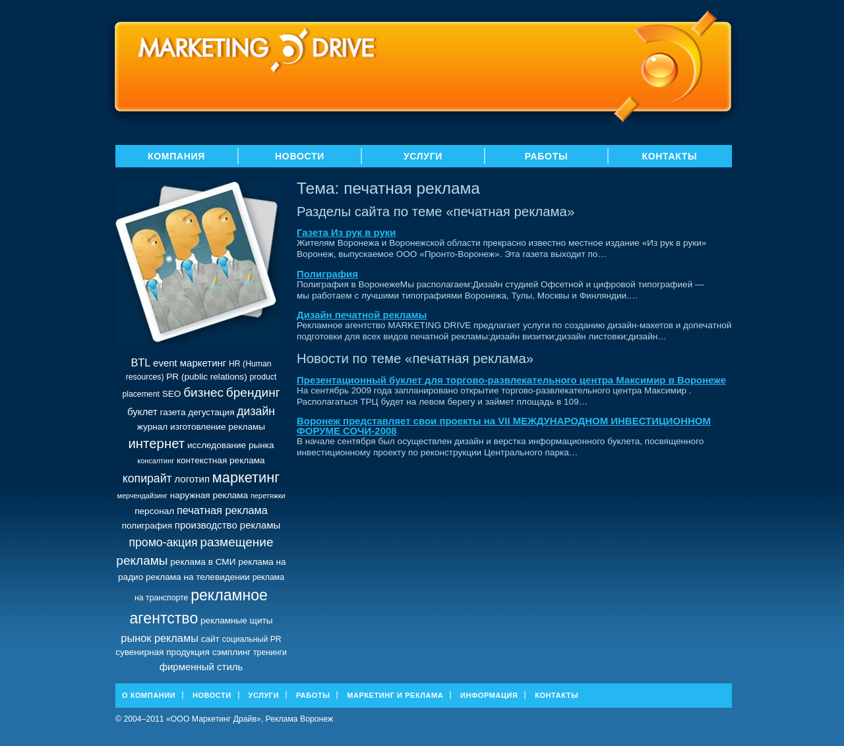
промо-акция (163, 542)
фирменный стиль (201, 666)
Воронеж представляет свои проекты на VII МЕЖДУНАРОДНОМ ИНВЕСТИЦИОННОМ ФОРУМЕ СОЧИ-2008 (504, 425)
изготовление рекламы (217, 427)
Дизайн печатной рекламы (362, 314)
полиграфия (147, 526)
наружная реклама (209, 495)
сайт (210, 639)
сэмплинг (231, 652)
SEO (171, 394)
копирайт (147, 478)
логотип (192, 478)
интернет (156, 443)
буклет (142, 411)
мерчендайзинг (142, 496)
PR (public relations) (206, 377)
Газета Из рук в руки (346, 232)
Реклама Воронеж (300, 719)
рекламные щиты (236, 620)
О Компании (148, 695)
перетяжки (268, 496)
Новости (299, 156)
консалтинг (155, 461)
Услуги (423, 156)
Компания (176, 156)
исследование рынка (230, 445)
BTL (140, 362)
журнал (152, 427)
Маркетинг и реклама (395, 695)
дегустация (211, 412)
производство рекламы (227, 525)
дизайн (256, 411)
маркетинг (246, 477)
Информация (489, 695)
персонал (154, 511)
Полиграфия (327, 273)
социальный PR (252, 639)
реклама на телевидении (198, 577)
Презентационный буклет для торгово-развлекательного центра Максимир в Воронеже (511, 380)
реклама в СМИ (202, 562)
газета (173, 412)
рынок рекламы (159, 638)
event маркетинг (189, 362)
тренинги (270, 652)
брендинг (253, 392)
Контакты (669, 156)
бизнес (203, 392)
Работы (546, 156)
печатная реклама (222, 510)
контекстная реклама (221, 460)
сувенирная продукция (162, 652)
